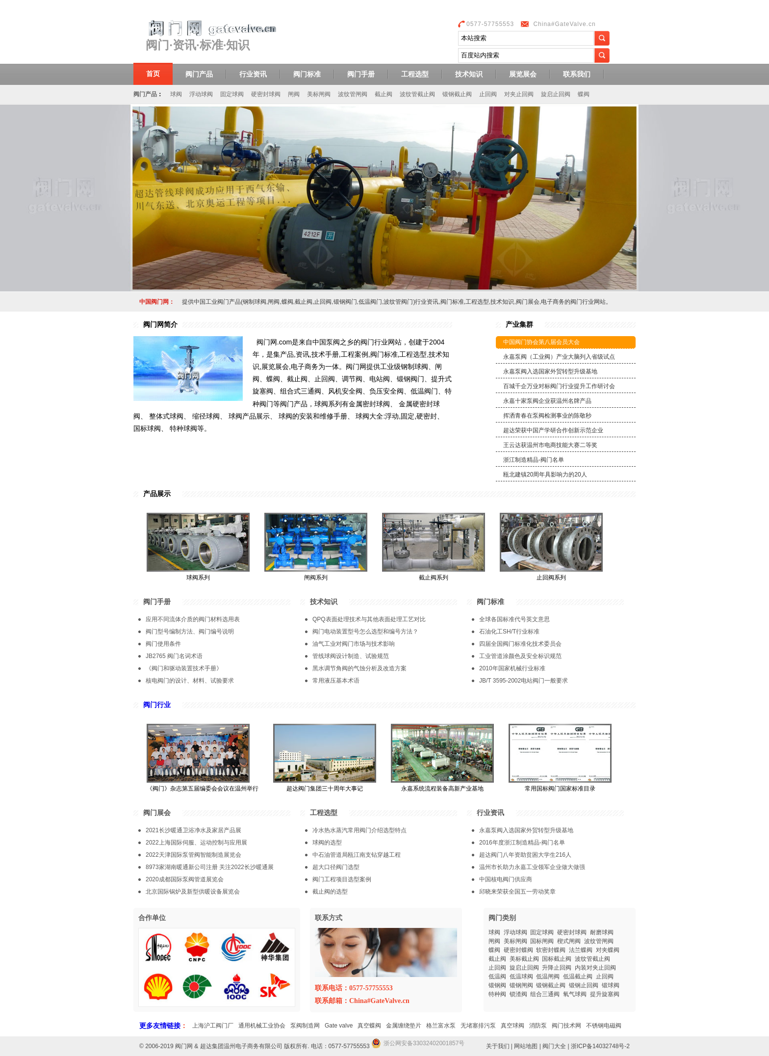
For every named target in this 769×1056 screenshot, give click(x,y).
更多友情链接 (159, 1026)
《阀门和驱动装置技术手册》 (184, 668)
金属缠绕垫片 (403, 1025)
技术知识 (469, 74)
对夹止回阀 (519, 94)
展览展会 (523, 74)
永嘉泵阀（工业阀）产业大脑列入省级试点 (559, 356)
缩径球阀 (206, 416)
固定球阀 (232, 94)
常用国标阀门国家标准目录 (560, 788)
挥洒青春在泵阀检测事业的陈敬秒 (547, 415)
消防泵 (538, 1025)
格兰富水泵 (441, 1025)
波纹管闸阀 (352, 94)
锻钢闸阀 (521, 985)
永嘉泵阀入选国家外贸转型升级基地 (550, 371)
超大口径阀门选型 (335, 867)
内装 (581, 967)
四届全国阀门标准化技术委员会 (520, 643)
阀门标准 (307, 74)
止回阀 (488, 94)
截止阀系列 (433, 577)
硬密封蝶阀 (518, 950)
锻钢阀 (497, 985)
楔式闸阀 (569, 941)
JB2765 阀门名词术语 (174, 656)
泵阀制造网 (305, 1025)
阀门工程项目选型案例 (341, 879)
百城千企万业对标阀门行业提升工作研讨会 (559, 386)
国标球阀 (147, 428)
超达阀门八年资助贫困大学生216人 (525, 854)
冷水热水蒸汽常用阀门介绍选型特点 (359, 830)
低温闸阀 (548, 976)
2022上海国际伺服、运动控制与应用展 (196, 842)
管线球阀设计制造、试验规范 (350, 656)
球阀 (176, 94)
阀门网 (184, 1046)
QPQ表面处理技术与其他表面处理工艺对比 (369, 619)
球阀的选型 (327, 842)
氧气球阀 (575, 994)
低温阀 (497, 976)
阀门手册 (361, 74)
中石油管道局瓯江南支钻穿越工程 (356, 854)
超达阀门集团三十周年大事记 (324, 788)
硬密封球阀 (266, 94)
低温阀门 (370, 301)
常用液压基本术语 (335, 680)
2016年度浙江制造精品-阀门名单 (522, 842)
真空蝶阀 (369, 1025)
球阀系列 (198, 577)
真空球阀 (512, 1025)
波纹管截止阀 (417, 94)
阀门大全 (554, 1046)
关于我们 (498, 1046)
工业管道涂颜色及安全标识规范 (520, 656)
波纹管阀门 (398, 301)
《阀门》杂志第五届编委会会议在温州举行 (202, 788)
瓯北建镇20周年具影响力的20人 (545, 474)
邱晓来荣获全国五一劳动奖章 (517, 891)
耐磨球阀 (602, 932)
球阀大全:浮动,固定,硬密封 (396, 416)
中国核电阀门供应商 (505, 879)
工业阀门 (217, 301)
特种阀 (497, 994)
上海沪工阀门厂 (212, 1025)
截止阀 (383, 94)
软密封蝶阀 (550, 950)
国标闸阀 (542, 941)
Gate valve (339, 1025)
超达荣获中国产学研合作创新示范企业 (553, 430)
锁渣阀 (518, 994)
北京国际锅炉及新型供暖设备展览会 (193, 891)
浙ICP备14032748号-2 (600, 1046)
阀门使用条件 (163, 643)
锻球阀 (610, 985)
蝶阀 (584, 94)
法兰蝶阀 (580, 950)
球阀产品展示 (249, 416)
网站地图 (526, 1046)
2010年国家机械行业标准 (512, 668)
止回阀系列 (551, 577)
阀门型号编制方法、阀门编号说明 (190, 631)
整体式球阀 (166, 416)
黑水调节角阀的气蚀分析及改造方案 (359, 668)
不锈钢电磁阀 (603, 1025)
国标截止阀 (556, 958)
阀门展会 (157, 813)
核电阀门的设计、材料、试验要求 (190, 680)
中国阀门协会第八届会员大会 (541, 342)
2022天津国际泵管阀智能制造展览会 (193, 854)
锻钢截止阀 (457, 94)
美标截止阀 (524, 958)
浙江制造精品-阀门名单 (533, 459)
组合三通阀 (545, 994)
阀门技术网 (566, 1025)
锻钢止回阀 (583, 985)
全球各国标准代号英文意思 (514, 619)
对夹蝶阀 (607, 950)
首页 (153, 74)
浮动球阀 (201, 94)
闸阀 (294, 94)
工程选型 (415, 74)
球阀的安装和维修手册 (313, 416)
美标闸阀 (319, 94)
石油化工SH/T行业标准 (509, 631)
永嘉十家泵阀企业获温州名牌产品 (547, 400)
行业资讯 (253, 74)
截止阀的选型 (330, 891)
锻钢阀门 (345, 301)
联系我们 (576, 74)
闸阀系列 (316, 577)
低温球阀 (521, 976)
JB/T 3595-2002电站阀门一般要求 (523, 680)
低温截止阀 (577, 976)
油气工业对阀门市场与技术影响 (353, 643)
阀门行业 (157, 705)
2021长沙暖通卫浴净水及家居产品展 (193, 830)
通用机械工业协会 (261, 1025)
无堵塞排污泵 (478, 1025)
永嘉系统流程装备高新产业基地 (442, 788)
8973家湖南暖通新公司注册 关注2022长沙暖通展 (210, 867)
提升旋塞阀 (604, 994)
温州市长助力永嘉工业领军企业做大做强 (532, 867)
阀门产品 (199, 74)
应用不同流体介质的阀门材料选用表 (193, 619)
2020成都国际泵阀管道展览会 (185, 879)
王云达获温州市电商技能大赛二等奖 (550, 445)
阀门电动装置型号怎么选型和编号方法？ (365, 631)
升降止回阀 (556, 967)
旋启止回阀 (555, 94)
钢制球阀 (254, 301)
